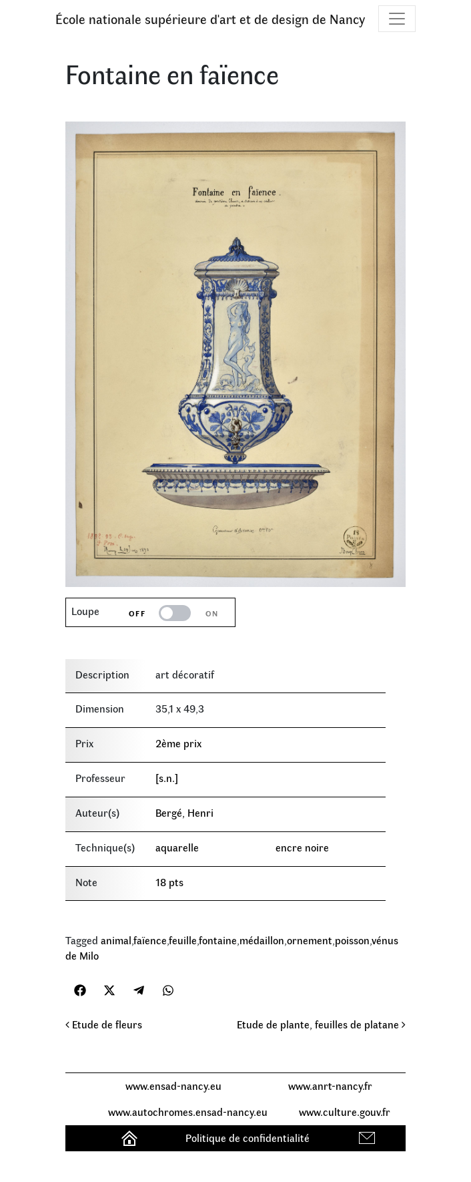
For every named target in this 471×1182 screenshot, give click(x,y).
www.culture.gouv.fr (344, 1112)
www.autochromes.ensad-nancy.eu (188, 1112)
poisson (352, 940)
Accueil (131, 1138)
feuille (183, 940)
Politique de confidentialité (247, 1138)
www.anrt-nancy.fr (330, 1085)
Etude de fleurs (103, 1024)
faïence (150, 940)
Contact (368, 1138)
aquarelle (177, 847)
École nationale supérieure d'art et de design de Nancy (210, 18)
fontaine (218, 940)
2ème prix (178, 743)
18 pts (169, 882)
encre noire (302, 847)
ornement (309, 940)
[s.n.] (166, 778)
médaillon (262, 940)
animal (116, 940)
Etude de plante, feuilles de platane (321, 1024)
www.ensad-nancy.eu (173, 1085)
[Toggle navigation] (397, 18)
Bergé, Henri (184, 812)
